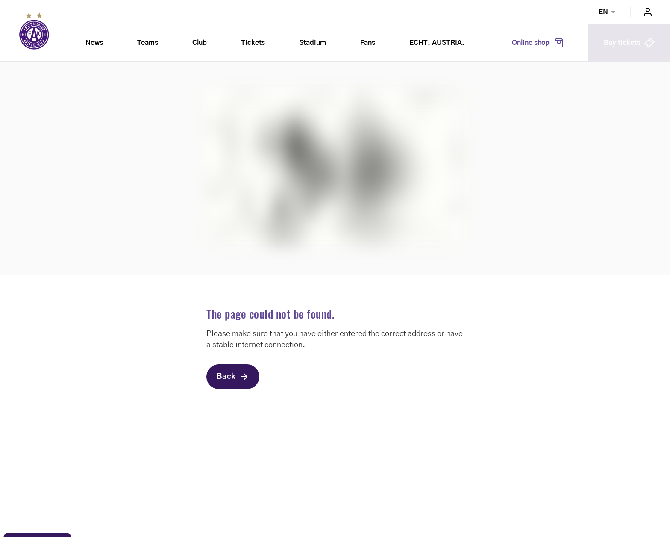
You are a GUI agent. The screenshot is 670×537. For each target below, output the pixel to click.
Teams (147, 42)
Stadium (312, 42)
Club (199, 42)
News (94, 42)
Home (34, 31)
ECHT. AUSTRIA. (436, 42)
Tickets (253, 42)
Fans (367, 42)
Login (648, 12)
